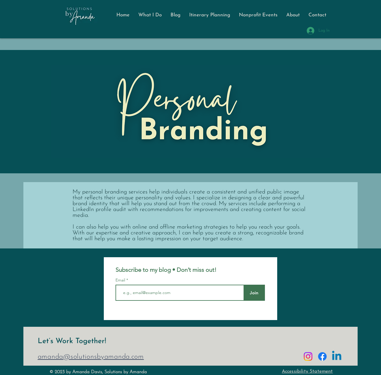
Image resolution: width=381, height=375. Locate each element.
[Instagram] (308, 356)
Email (120, 280)
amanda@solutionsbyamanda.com (91, 356)
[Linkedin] (336, 356)
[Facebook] (322, 356)
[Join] (254, 293)
